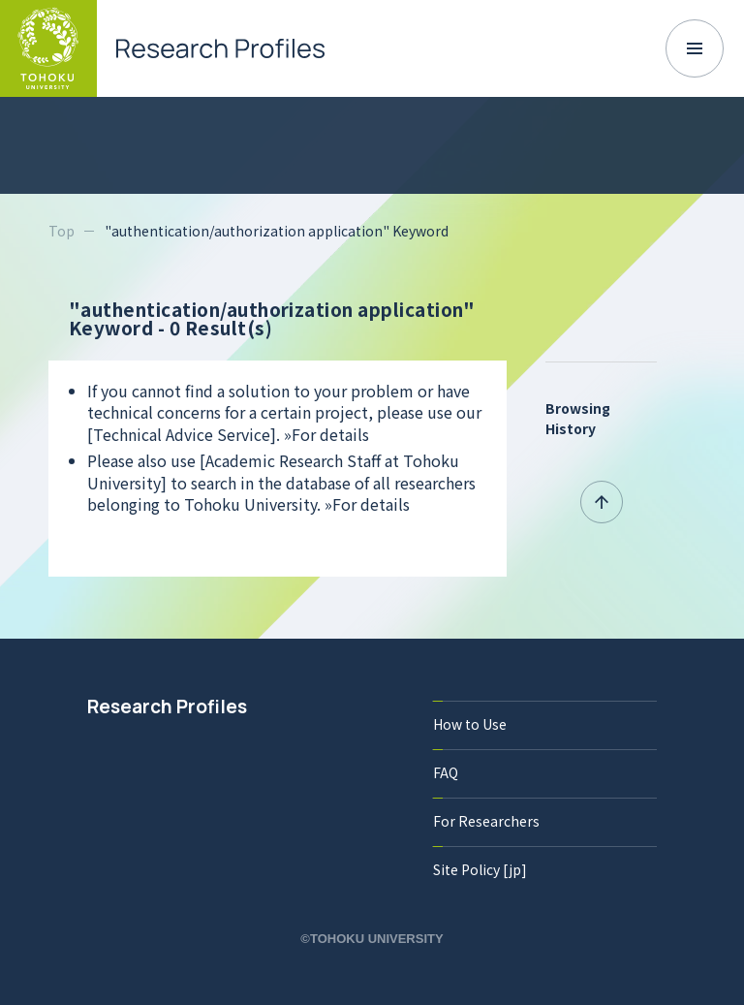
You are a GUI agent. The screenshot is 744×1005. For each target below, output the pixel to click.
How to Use (470, 724)
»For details (326, 434)
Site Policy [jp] (480, 869)
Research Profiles (167, 706)
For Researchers (486, 821)
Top (61, 230)
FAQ (445, 772)
